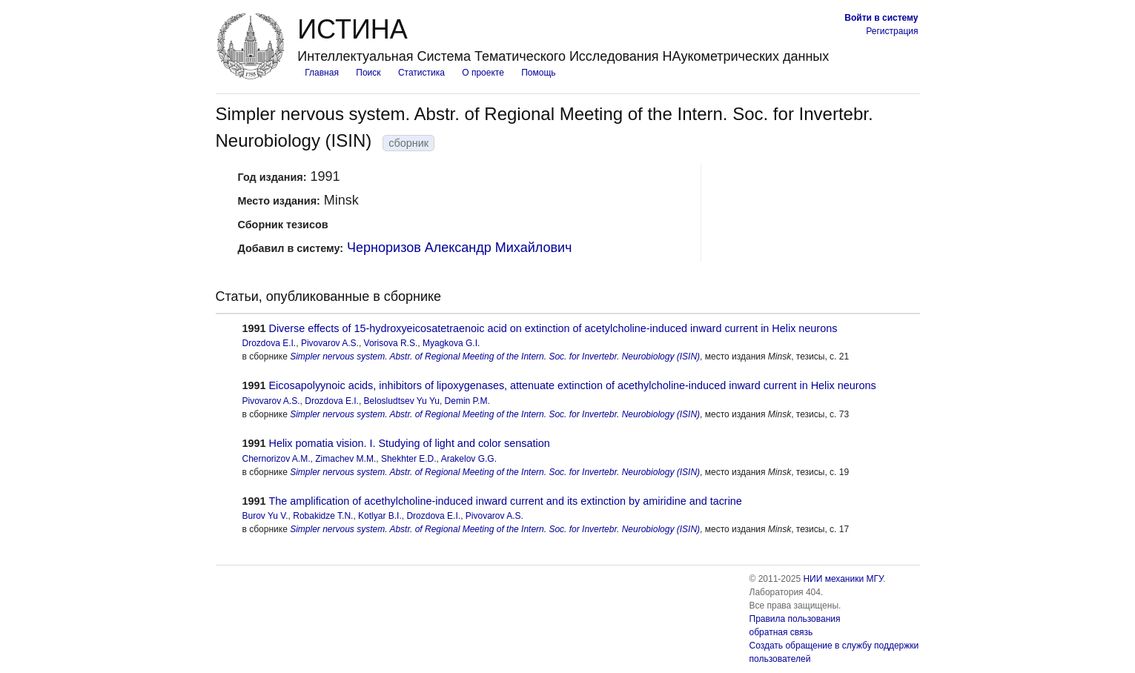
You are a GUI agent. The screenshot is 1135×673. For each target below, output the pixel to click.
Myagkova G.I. (451, 343)
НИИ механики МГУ (843, 579)
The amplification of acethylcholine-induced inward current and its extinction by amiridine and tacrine (505, 501)
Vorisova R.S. (391, 343)
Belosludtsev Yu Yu (402, 401)
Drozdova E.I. (269, 343)
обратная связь (781, 632)
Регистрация (892, 31)
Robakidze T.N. (323, 516)
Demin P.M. (467, 401)
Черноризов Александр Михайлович (459, 247)
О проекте (483, 72)
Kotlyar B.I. (380, 516)
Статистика (421, 72)
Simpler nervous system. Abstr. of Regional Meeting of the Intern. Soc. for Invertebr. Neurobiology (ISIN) (495, 356)
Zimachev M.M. (345, 459)
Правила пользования (795, 619)
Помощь (538, 72)
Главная (322, 72)
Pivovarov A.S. (330, 343)
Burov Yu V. (265, 516)
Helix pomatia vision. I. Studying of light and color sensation (409, 443)
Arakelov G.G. (469, 459)
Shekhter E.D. (409, 459)
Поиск (368, 72)
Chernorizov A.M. (276, 459)
